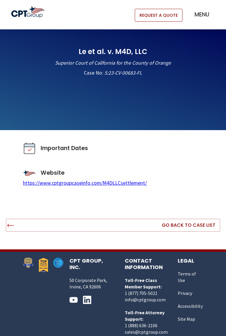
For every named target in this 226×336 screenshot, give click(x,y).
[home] (31, 12)
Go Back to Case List (188, 225)
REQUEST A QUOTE (158, 15)
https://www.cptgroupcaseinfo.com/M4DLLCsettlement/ (85, 183)
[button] (202, 14)
